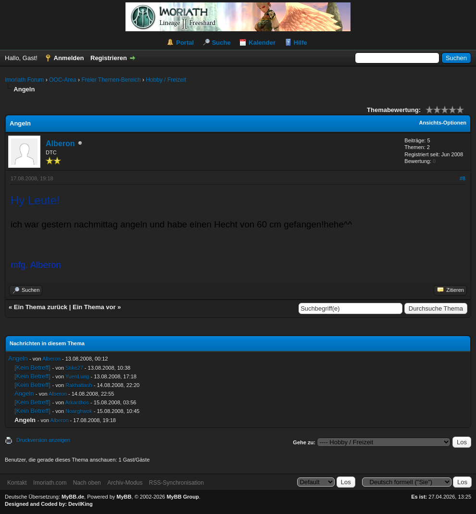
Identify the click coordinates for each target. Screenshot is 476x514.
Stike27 (74, 368)
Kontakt (17, 482)
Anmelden (69, 58)
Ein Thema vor (94, 307)
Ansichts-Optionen (442, 122)
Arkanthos (77, 402)
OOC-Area (62, 79)
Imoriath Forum (24, 79)
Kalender (262, 42)
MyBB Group (182, 497)
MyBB (123, 497)
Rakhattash (78, 385)
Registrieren (108, 58)
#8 (462, 178)
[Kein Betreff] (32, 367)
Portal (185, 42)
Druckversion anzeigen (43, 440)
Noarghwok (78, 411)
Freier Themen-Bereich (110, 79)
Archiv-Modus (124, 482)
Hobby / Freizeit (166, 79)
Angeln (17, 358)
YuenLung (77, 376)
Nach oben (87, 482)
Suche (221, 42)
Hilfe (300, 42)
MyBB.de (73, 497)
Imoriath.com (49, 482)
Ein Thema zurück (40, 307)
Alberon (60, 143)
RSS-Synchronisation (176, 482)
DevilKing (80, 504)
